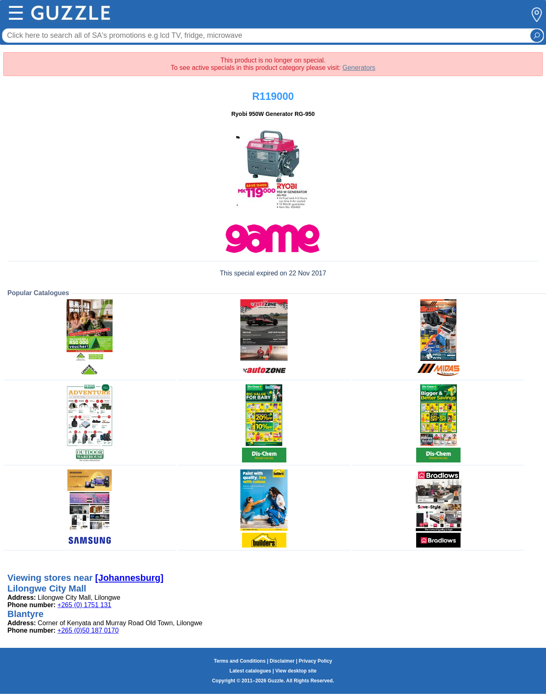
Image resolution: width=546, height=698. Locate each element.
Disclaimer (282, 661)
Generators (358, 67)
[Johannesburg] (129, 578)
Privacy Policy (315, 661)
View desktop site (295, 671)
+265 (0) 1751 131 (84, 604)
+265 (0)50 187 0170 (88, 630)
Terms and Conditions (240, 661)
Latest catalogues (250, 671)
